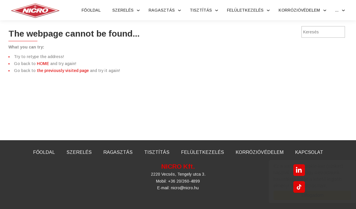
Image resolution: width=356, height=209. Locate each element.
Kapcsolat (309, 152)
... (337, 10)
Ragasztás (162, 10)
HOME (43, 63)
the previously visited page (63, 70)
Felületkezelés (245, 10)
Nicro (35, 10)
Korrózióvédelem (299, 10)
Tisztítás (201, 10)
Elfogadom (307, 195)
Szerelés (122, 10)
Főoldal (91, 10)
